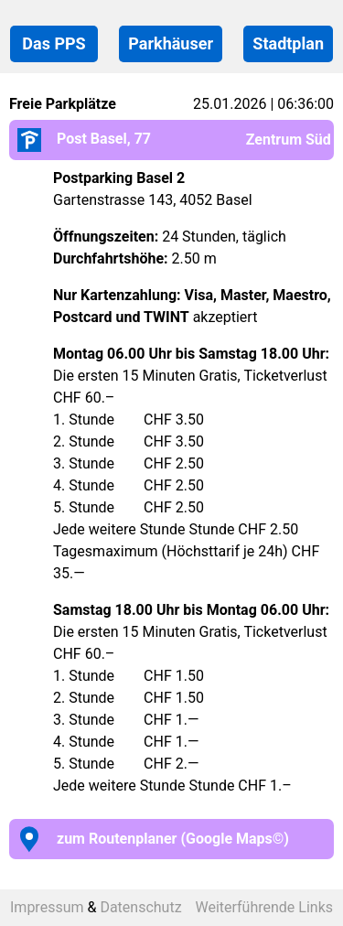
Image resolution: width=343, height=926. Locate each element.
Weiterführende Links (264, 907)
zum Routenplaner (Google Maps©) (149, 838)
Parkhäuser (170, 43)
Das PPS (53, 43)
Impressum (47, 907)
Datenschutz (140, 907)
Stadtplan (288, 43)
